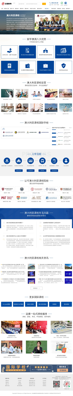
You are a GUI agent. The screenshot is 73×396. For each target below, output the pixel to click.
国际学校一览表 (32, 385)
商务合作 (44, 382)
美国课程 (19, 383)
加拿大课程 (30, 304)
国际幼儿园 (6, 8)
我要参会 (44, 383)
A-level (19, 380)
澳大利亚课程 (42, 304)
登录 (52, 4)
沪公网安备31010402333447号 (55, 393)
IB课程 (54, 304)
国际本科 (27, 8)
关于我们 (44, 380)
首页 (2, 8)
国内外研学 (40, 8)
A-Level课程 (6, 304)
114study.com (20, 393)
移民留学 (68, 8)
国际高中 (22, 8)
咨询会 (63, 8)
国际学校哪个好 (32, 382)
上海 (3, 128)
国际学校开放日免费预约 (58, 127)
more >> (47, 128)
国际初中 (17, 8)
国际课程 (47, 8)
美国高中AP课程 (18, 304)
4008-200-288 (54, 3)
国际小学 (12, 8)
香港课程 (66, 304)
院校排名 (59, 8)
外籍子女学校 (33, 8)
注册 (55, 4)
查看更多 (35, 288)
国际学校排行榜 (32, 383)
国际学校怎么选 (32, 380)
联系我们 (44, 385)
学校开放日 (53, 8)
